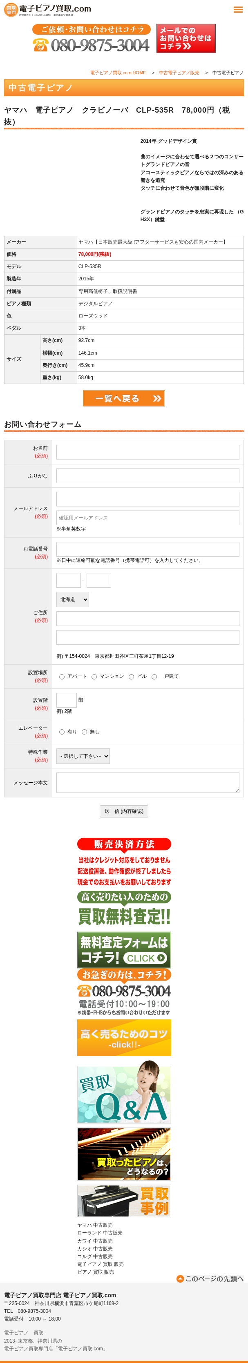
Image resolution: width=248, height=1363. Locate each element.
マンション (108, 676)
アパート (73, 676)
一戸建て (165, 676)
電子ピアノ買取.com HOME (118, 72)
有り (68, 732)
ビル (138, 676)
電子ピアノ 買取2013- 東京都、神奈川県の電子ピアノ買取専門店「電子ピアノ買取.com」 (56, 1340)
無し (91, 732)
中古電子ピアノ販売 (179, 72)
